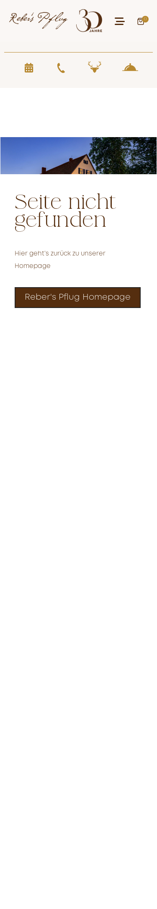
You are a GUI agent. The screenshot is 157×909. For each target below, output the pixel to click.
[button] (120, 21)
